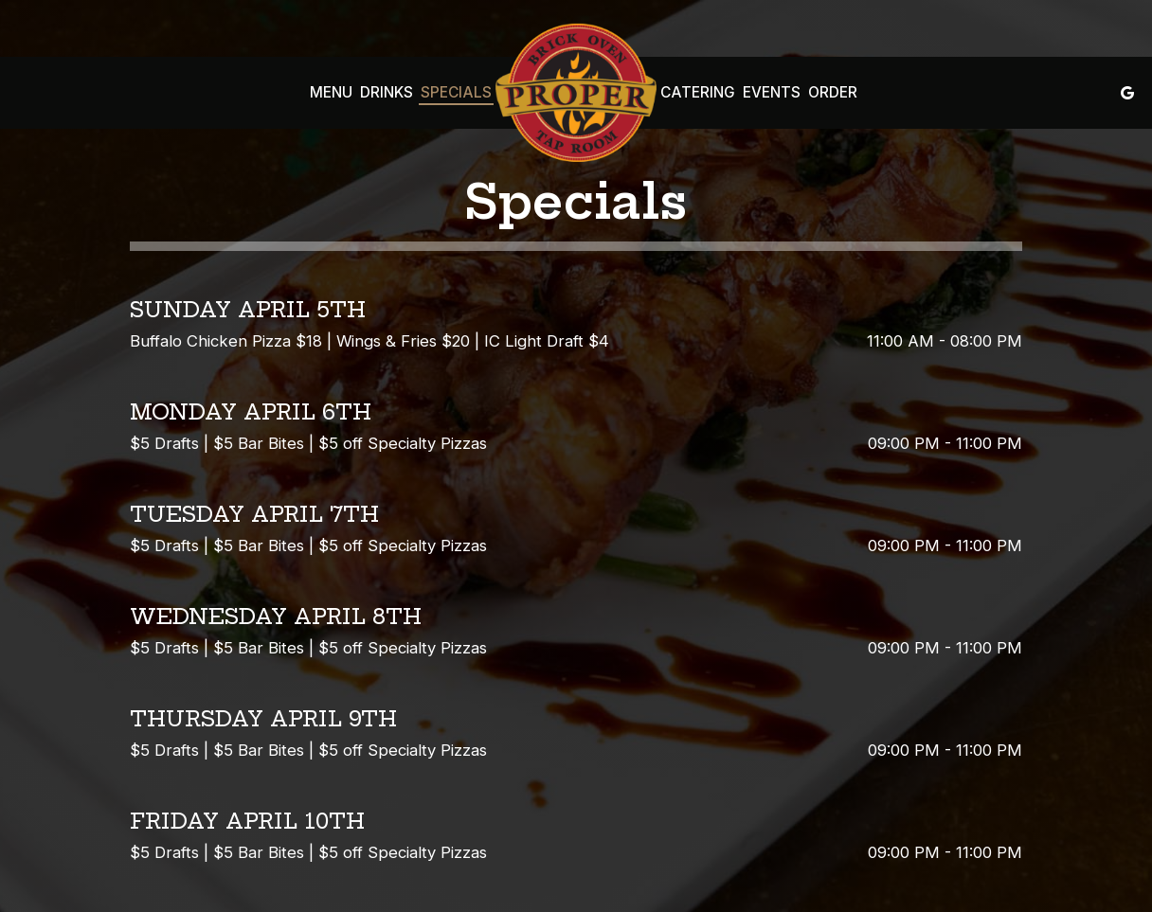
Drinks (386, 92)
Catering (697, 92)
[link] (576, 92)
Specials (456, 92)
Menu (331, 92)
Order (832, 92)
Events (772, 92)
